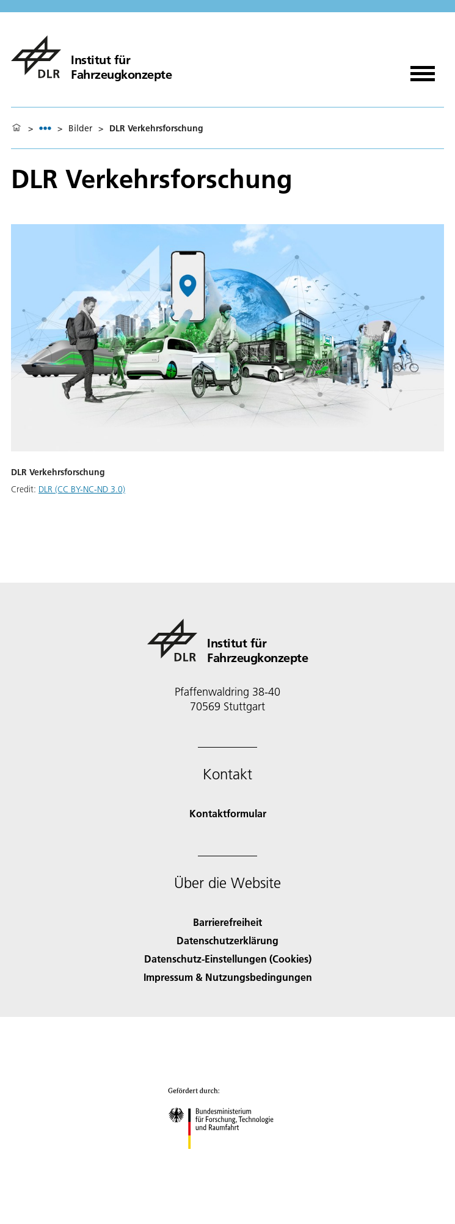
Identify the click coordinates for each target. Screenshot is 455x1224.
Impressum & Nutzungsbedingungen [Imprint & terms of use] (228, 977)
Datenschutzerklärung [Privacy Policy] (227, 940)
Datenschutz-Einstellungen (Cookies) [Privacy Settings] (227, 958)
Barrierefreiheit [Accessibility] (227, 922)
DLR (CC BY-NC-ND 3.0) (81, 489)
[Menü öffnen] (422, 69)
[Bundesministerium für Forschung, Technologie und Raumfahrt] (227, 1160)
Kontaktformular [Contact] (227, 813)
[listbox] (45, 128)
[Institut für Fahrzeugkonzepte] (91, 56)
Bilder (80, 128)
